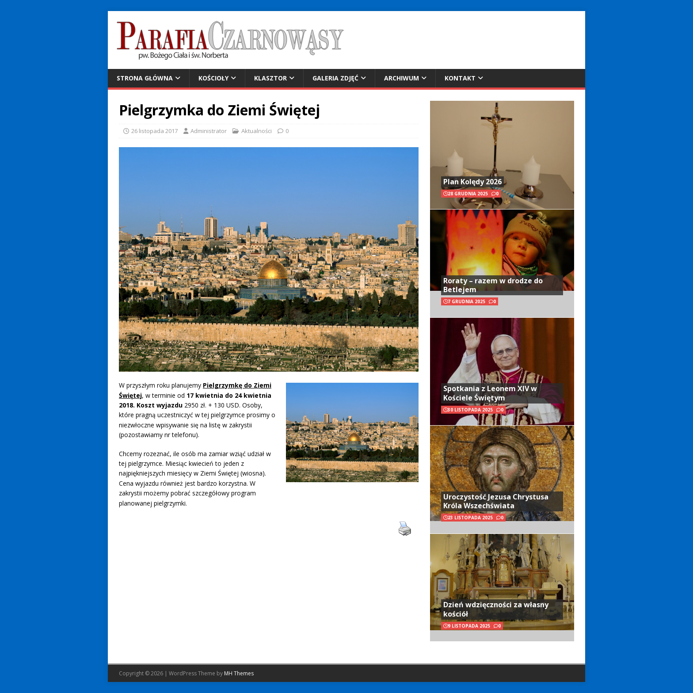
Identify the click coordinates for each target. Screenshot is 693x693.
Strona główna (145, 78)
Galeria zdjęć (335, 78)
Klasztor (270, 78)
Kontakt (460, 78)
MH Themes (239, 673)
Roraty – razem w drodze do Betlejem (493, 285)
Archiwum (401, 78)
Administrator (208, 131)
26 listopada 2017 (154, 131)
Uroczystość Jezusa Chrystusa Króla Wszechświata (495, 501)
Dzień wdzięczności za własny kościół (495, 609)
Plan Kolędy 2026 (472, 182)
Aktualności (256, 131)
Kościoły (213, 78)
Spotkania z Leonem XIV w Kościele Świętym (490, 393)
